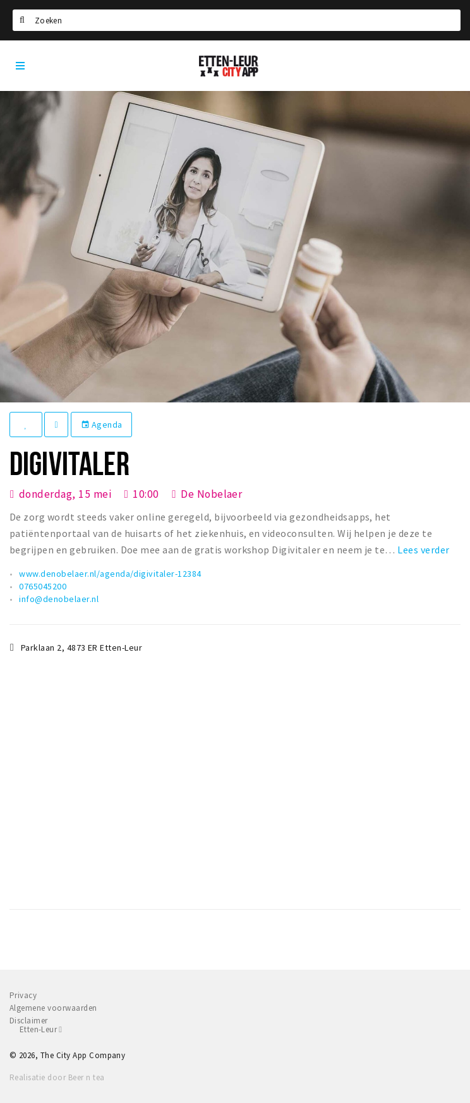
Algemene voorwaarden (53, 1008)
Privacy (23, 995)
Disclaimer (28, 1020)
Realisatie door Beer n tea (56, 1077)
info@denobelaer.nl (59, 599)
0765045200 (42, 586)
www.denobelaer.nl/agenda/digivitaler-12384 (110, 573)
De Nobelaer (211, 494)
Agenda (102, 424)
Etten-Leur (41, 1029)
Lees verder (423, 549)
